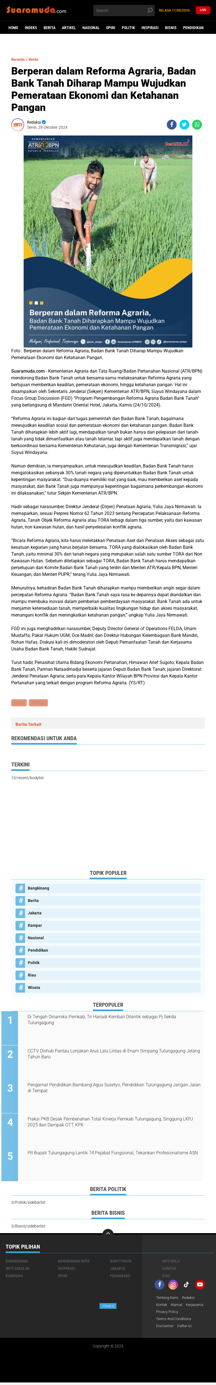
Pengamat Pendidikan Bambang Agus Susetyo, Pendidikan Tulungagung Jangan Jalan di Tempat (111, 1089)
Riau (32, 976)
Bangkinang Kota (73, 1262)
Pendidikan (193, 27)
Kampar (39, 703)
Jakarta (35, 914)
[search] (124, 10)
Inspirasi (150, 27)
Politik (128, 27)
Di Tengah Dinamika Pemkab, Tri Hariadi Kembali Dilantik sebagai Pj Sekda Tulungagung (105, 1020)
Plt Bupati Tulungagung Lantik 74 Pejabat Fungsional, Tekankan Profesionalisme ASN (111, 1157)
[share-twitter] (184, 125)
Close (108, 1306)
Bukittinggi (121, 1262)
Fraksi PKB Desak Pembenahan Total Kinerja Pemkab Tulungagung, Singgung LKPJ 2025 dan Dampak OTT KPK (113, 1123)
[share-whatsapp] (197, 125)
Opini (110, 27)
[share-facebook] (172, 125)
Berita (49, 27)
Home (13, 27)
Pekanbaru (120, 1277)
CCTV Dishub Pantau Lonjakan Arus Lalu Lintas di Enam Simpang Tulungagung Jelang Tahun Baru (110, 1054)
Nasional (91, 27)
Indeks (31, 27)
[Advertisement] (108, 826)
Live (203, 10)
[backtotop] (108, 1235)
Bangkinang (38, 889)
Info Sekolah (18, 1269)
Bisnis (171, 27)
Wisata (34, 988)
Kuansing (14, 1277)
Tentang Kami (168, 1299)
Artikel (69, 27)
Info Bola (171, 1262)
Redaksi (191, 1299)
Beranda (19, 59)
